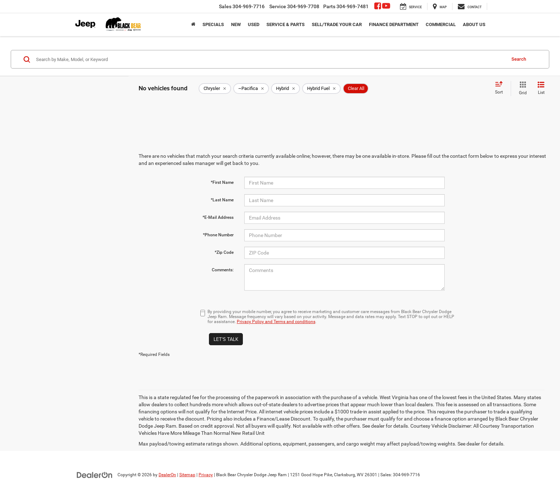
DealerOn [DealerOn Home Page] (167, 474)
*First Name (222, 182)
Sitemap (187, 474)
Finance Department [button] (394, 24)
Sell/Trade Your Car (337, 24)
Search (518, 59)
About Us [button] (474, 24)
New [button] (236, 24)
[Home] (193, 24)
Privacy (206, 474)
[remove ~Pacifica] (251, 88)
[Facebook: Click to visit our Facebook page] (377, 7)
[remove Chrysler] (215, 88)
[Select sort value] (501, 88)
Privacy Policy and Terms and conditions (276, 321)
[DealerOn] (94, 474)
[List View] (541, 88)
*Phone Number (218, 234)
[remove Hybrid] (285, 88)
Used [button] (253, 24)
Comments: (223, 269)
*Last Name (222, 199)
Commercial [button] (441, 24)
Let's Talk (226, 339)
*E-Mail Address (218, 217)
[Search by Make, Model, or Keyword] (269, 59)
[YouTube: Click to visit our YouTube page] (386, 7)
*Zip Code (224, 252)
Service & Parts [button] (285, 24)
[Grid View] (521, 88)
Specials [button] (213, 24)
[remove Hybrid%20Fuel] (321, 88)
